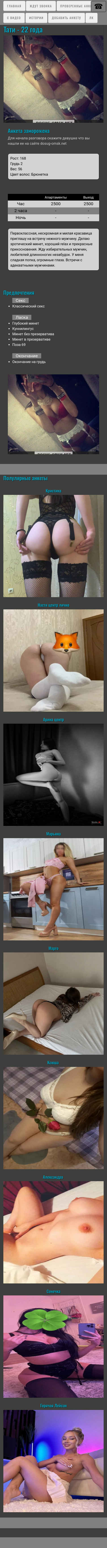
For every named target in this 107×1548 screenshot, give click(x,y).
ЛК (91, 17)
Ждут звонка (41, 6)
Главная (14, 6)
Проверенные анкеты (78, 6)
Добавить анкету (66, 17)
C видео (14, 17)
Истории (36, 17)
